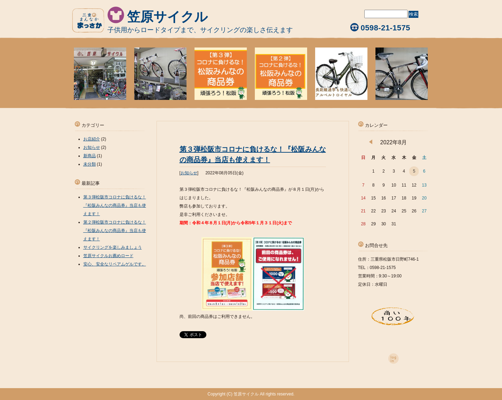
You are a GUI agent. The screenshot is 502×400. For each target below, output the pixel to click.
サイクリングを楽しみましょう (112, 247)
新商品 (89, 155)
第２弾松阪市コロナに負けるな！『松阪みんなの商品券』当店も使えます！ (114, 230)
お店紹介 (91, 139)
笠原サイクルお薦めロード (108, 255)
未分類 (89, 164)
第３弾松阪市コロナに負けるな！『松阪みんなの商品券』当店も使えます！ (114, 205)
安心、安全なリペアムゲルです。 (114, 264)
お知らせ (189, 172)
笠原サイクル (167, 16)
